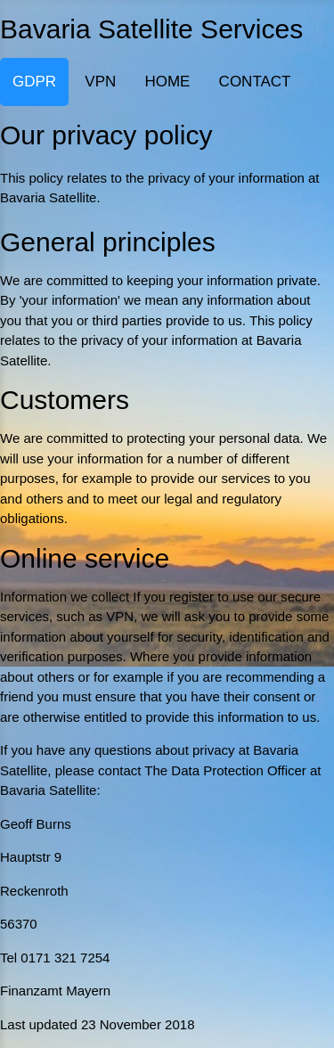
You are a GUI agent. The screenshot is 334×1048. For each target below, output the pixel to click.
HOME (167, 81)
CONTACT (255, 81)
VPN (100, 81)
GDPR (34, 81)
